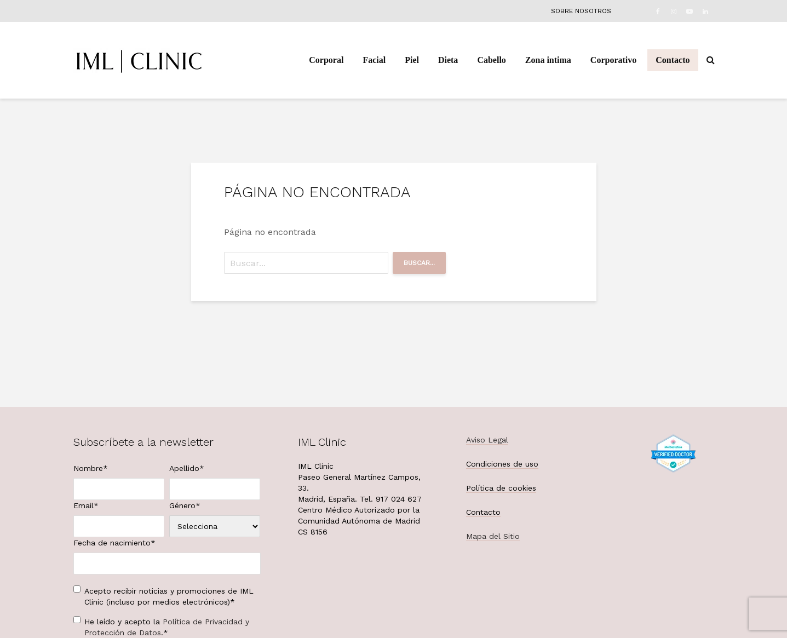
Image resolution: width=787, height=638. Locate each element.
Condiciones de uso (502, 463)
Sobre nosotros (581, 11)
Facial (374, 60)
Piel (412, 60)
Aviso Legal (487, 439)
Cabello (491, 60)
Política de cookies (501, 488)
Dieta (448, 60)
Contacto (673, 60)
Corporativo (613, 60)
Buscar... (419, 263)
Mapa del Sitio (493, 536)
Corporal (326, 60)
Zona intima (548, 60)
